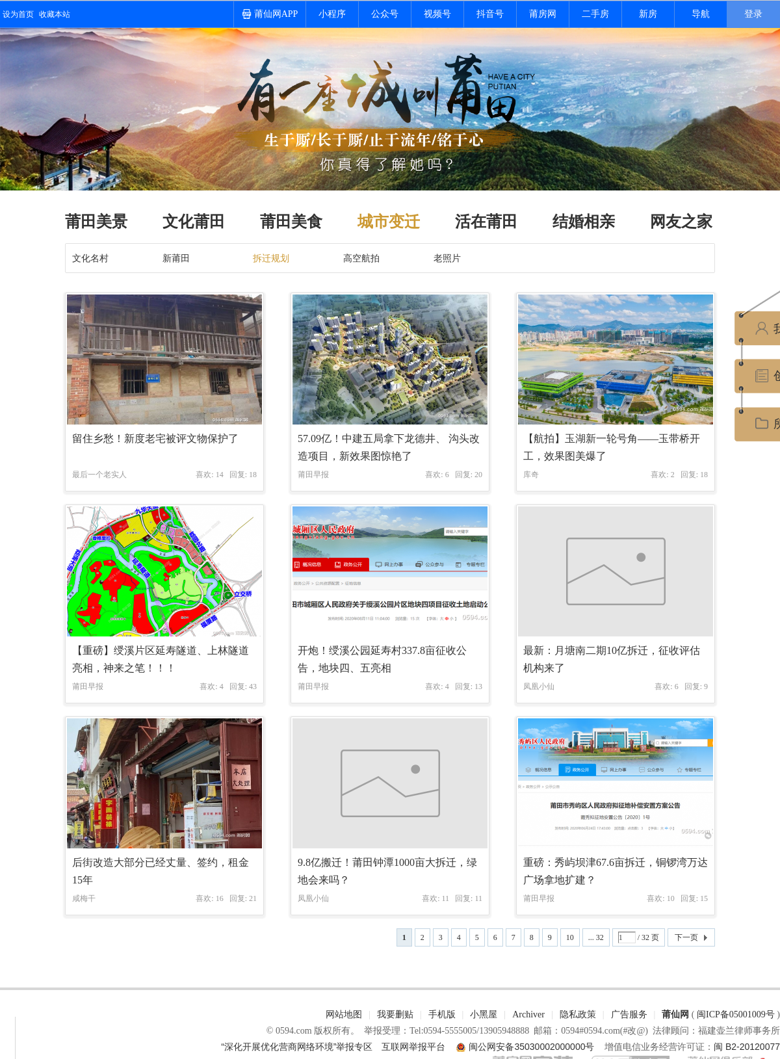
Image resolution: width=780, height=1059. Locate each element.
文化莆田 (193, 221)
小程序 (332, 14)
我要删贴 (395, 1014)
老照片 (447, 258)
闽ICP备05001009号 (736, 1014)
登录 (753, 14)
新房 (648, 14)
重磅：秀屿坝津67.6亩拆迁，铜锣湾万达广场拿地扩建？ (615, 871)
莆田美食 (291, 221)
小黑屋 (483, 1014)
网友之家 (681, 221)
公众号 (384, 14)
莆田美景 (96, 221)
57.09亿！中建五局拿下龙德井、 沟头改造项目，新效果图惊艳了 (389, 447)
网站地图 (344, 1014)
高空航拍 (361, 258)
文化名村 (90, 258)
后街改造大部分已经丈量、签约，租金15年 (160, 871)
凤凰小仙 (538, 686)
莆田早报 (313, 474)
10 (570, 937)
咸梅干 (84, 898)
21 (253, 898)
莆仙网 (675, 1014)
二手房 (595, 14)
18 (253, 474)
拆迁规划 (271, 258)
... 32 (596, 937)
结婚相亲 (583, 221)
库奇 (531, 474)
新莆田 (176, 258)
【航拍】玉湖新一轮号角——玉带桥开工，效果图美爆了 (611, 447)
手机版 (442, 1014)
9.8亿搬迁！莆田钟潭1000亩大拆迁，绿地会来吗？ (387, 871)
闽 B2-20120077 (747, 1046)
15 (704, 898)
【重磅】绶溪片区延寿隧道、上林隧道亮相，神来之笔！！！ (160, 659)
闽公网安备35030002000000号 (531, 1046)
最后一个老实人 (99, 474)
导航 (701, 14)
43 (253, 686)
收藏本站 (54, 14)
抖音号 (490, 14)
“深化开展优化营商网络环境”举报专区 (296, 1046)
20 (478, 474)
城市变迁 (389, 221)
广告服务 (629, 1014)
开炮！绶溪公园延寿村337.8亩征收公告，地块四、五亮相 (382, 659)
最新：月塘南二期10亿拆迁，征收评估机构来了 (611, 659)
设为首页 (18, 14)
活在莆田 (486, 221)
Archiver (528, 1014)
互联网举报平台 (413, 1046)
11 (478, 898)
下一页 (686, 937)
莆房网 (542, 14)
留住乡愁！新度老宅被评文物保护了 (155, 438)
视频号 (437, 14)
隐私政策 (578, 1014)
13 (478, 686)
